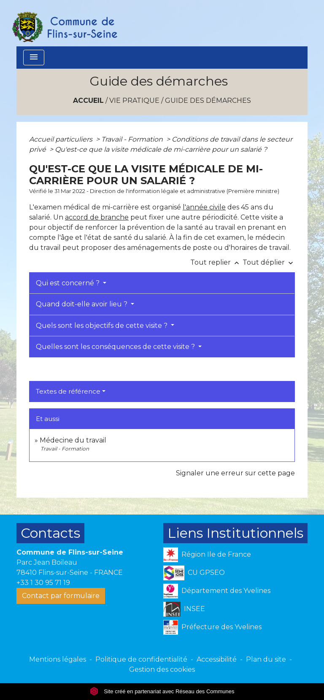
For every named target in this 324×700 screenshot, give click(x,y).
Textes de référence (68, 391)
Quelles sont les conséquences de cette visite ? (116, 347)
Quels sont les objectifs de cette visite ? (102, 326)
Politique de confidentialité (141, 659)
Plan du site (266, 659)
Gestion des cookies (162, 669)
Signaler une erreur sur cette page (235, 473)
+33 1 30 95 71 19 (43, 583)
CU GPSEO (194, 573)
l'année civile (204, 207)
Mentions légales (57, 659)
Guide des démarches (208, 101)
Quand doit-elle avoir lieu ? (82, 304)
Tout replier (216, 262)
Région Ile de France (207, 554)
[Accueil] (64, 23)
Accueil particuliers (61, 139)
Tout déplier (269, 262)
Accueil (88, 101)
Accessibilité (217, 659)
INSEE (184, 609)
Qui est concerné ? (68, 283)
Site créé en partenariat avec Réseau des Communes (162, 691)
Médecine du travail (73, 440)
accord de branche (97, 217)
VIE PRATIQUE (134, 101)
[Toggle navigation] (33, 57)
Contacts (50, 533)
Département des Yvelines (216, 591)
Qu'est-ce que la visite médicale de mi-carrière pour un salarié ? (161, 149)
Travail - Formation (133, 139)
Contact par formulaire (61, 596)
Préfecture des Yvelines (212, 627)
